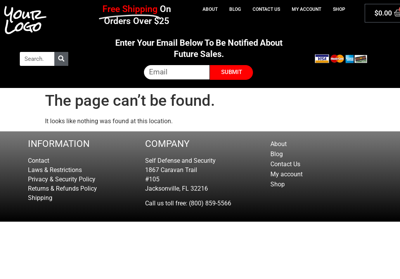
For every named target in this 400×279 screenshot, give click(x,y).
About (210, 9)
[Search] (61, 59)
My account (306, 9)
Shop (339, 9)
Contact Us (266, 9)
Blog (235, 9)
